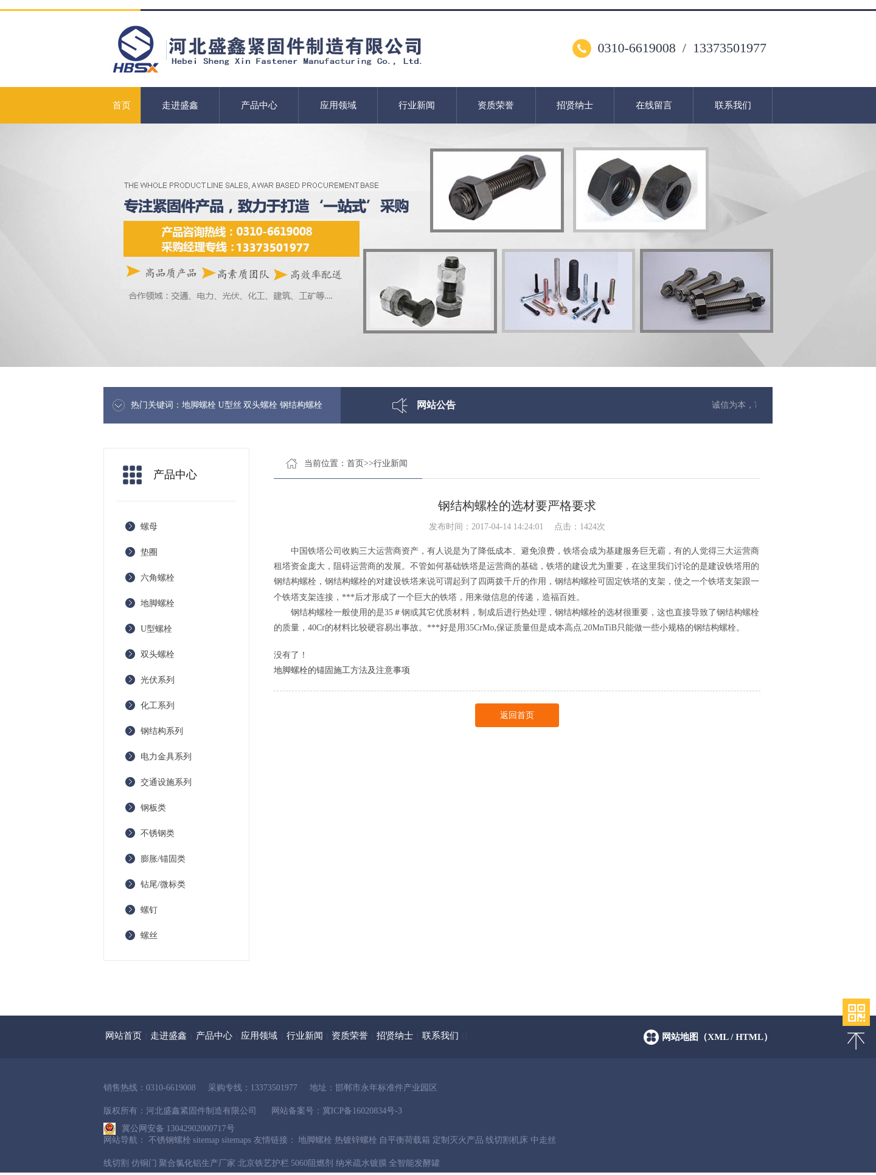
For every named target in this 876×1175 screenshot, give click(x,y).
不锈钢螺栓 (169, 1140)
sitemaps (236, 1140)
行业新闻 (416, 105)
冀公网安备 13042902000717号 (169, 1126)
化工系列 (158, 705)
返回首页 (517, 715)
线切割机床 (506, 1140)
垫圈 (149, 552)
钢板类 (153, 807)
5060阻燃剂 (312, 1163)
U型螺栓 (156, 628)
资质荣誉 (496, 105)
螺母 (149, 526)
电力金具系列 (166, 756)
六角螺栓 (158, 577)
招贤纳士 (575, 105)
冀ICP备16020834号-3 (362, 1110)
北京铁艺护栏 (263, 1163)
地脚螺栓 (158, 603)
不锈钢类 (158, 833)
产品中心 (259, 105)
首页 (122, 105)
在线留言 (654, 105)
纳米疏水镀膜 (361, 1163)
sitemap (206, 1140)
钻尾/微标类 (163, 884)
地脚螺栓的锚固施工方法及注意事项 (342, 670)
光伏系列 (158, 680)
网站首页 (123, 1036)
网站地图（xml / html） (717, 1037)
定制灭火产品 (458, 1140)
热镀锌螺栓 (356, 1140)
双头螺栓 (158, 654)
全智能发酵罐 (414, 1163)
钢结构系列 (162, 731)
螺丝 (149, 935)
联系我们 (733, 105)
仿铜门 (144, 1163)
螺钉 (149, 910)
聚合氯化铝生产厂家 (197, 1163)
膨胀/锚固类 (163, 858)
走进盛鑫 (180, 105)
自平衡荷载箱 (404, 1140)
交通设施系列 (166, 782)
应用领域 (338, 105)
